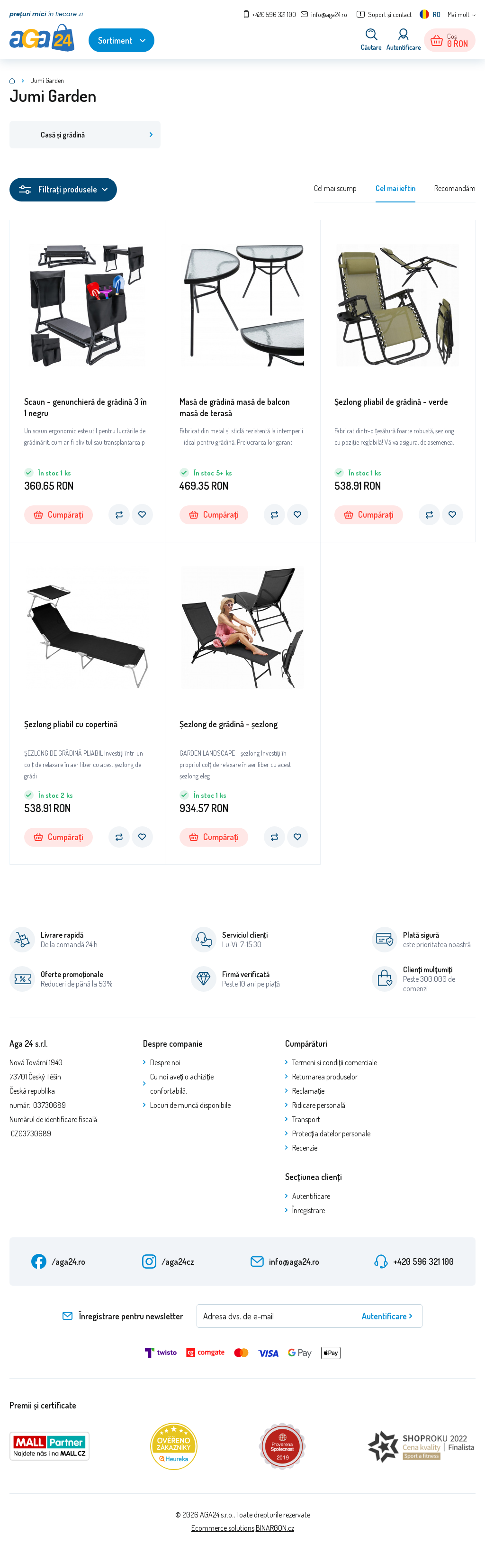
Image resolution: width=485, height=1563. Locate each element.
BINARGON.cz (275, 1529)
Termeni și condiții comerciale (334, 1063)
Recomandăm (455, 189)
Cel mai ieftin (395, 189)
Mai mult (458, 14)
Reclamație (308, 1092)
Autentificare (311, 1197)
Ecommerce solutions (222, 1529)
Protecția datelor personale (331, 1134)
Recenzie (304, 1148)
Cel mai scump (335, 189)
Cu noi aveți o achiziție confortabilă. (182, 1085)
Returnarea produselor (325, 1077)
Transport (306, 1120)
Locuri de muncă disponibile (190, 1106)
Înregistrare (308, 1211)
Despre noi (165, 1063)
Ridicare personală (318, 1106)
